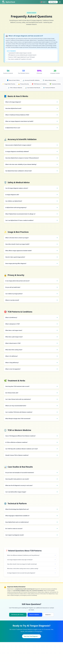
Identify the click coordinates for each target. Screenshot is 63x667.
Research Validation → (35, 614)
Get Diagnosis (53, 2)
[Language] (44, 2)
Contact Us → (48, 614)
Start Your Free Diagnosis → (31, 636)
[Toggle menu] (60, 2)
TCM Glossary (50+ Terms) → (18, 614)
